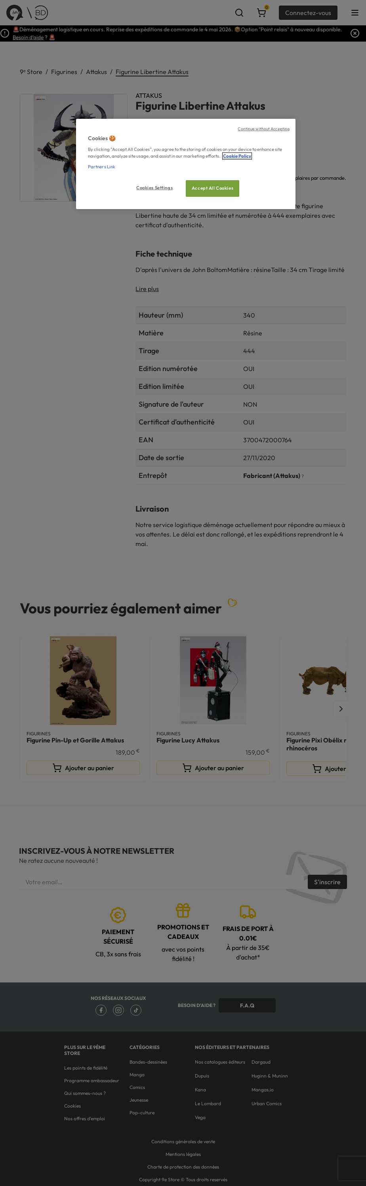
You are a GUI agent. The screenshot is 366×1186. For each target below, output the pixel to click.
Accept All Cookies (212, 188)
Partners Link (101, 166)
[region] (185, 164)
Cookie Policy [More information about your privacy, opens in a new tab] (237, 156)
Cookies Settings (154, 187)
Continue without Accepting (264, 128)
